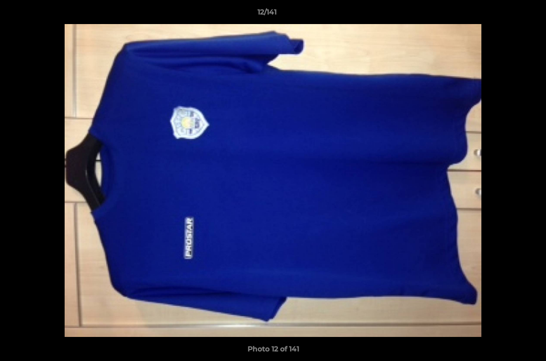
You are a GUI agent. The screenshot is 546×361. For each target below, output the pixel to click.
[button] (504, 14)
